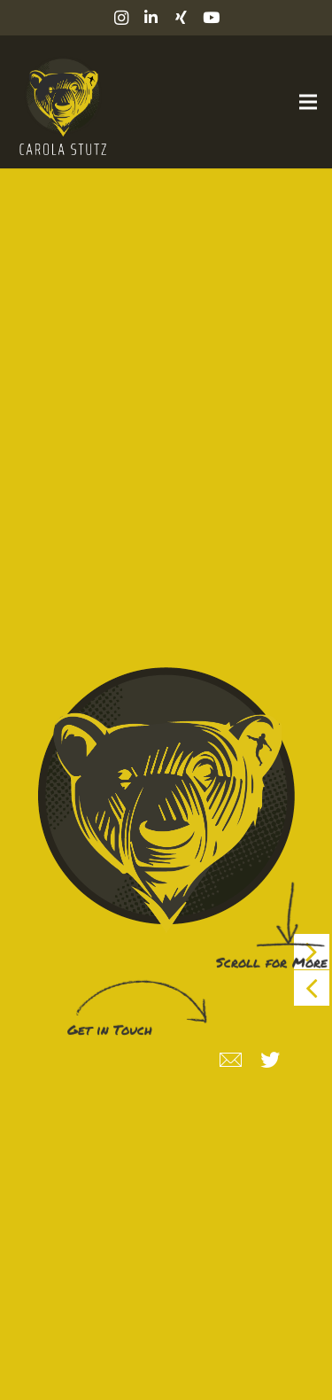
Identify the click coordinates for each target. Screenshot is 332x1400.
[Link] (60, 102)
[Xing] (181, 18)
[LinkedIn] (151, 18)
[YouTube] (212, 18)
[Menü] (307, 102)
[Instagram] (121, 18)
